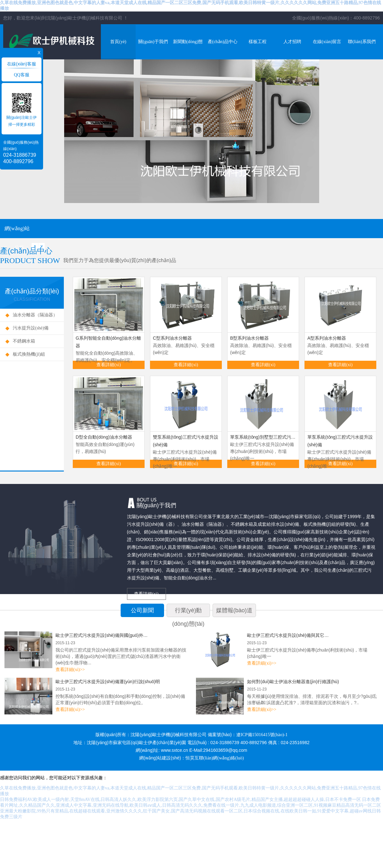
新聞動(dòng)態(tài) (188, 49)
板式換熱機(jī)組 (29, 354)
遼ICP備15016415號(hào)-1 (262, 734)
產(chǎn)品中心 (223, 41)
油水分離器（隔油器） (35, 315)
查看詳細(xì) (108, 364)
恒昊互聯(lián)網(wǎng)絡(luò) (214, 758)
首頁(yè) (118, 41)
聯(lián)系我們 (361, 41)
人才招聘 (292, 41)
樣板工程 (258, 41)
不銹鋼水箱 (24, 341)
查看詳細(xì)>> (70, 669)
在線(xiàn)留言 (327, 41)
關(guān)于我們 (153, 41)
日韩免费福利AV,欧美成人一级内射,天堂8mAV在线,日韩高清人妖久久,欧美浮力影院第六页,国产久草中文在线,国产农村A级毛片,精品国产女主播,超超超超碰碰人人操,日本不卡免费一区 (180, 799)
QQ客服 (21, 74)
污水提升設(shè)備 (31, 328)
